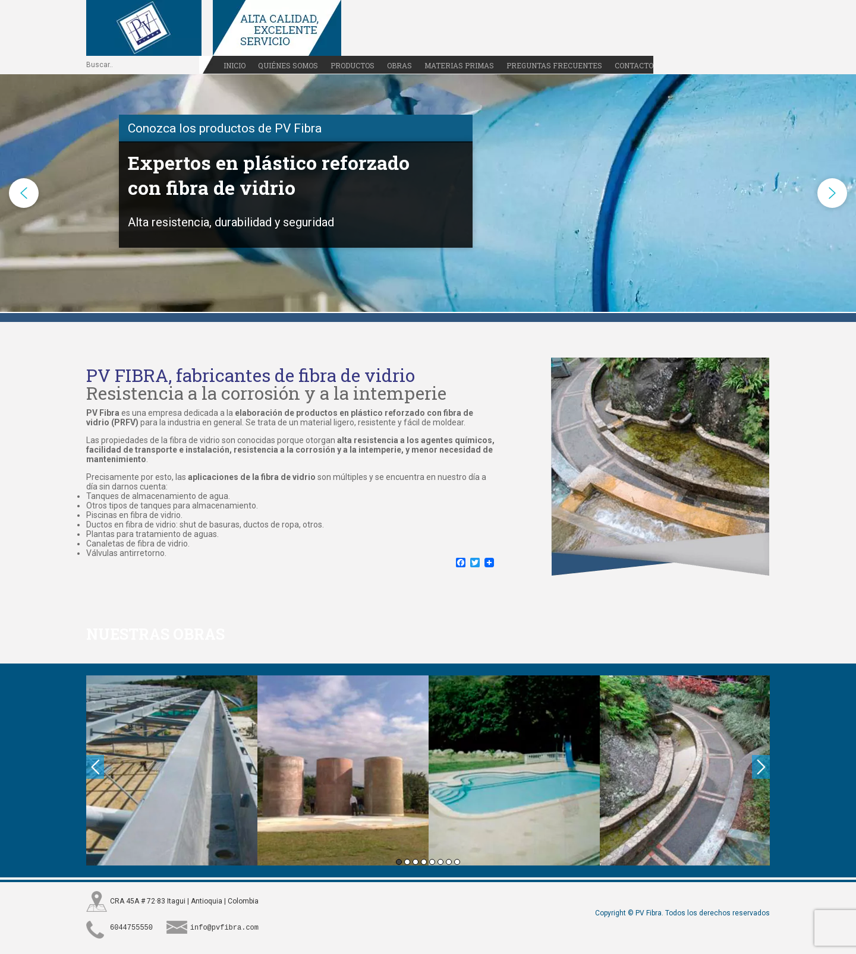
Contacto (634, 65)
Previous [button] (95, 767)
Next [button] (761, 767)
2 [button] (407, 862)
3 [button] (415, 862)
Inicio (235, 65)
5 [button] (432, 862)
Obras (399, 65)
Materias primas (459, 65)
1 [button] (399, 862)
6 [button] (440, 862)
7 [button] (449, 862)
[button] (24, 193)
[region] (428, 193)
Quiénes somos (288, 65)
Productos (352, 65)
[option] (171, 770)
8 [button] (457, 862)
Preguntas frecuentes (554, 65)
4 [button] (424, 862)
